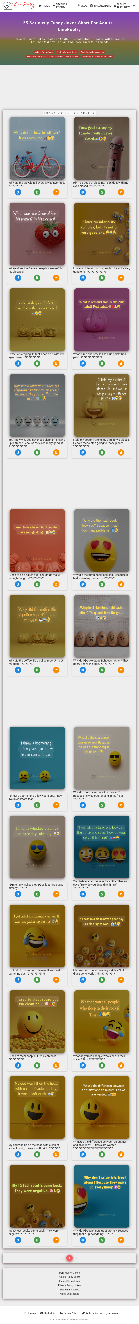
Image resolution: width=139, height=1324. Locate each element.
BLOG (82, 5)
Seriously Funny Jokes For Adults (64, 56)
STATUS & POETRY (62, 6)
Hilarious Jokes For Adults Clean (97, 56)
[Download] (37, 192)
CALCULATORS (100, 5)
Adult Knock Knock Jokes (92, 52)
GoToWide (113, 1313)
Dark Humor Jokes (69, 1272)
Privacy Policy (68, 1313)
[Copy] (18, 192)
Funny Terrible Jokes (36, 56)
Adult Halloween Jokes (67, 52)
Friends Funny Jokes (69, 1285)
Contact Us (47, 1313)
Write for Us (90, 1313)
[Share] (56, 192)
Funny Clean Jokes (69, 1281)
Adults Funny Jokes (44, 52)
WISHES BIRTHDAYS (124, 6)
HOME (44, 5)
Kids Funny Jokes (69, 1293)
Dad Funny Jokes (69, 1289)
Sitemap (30, 1313)
